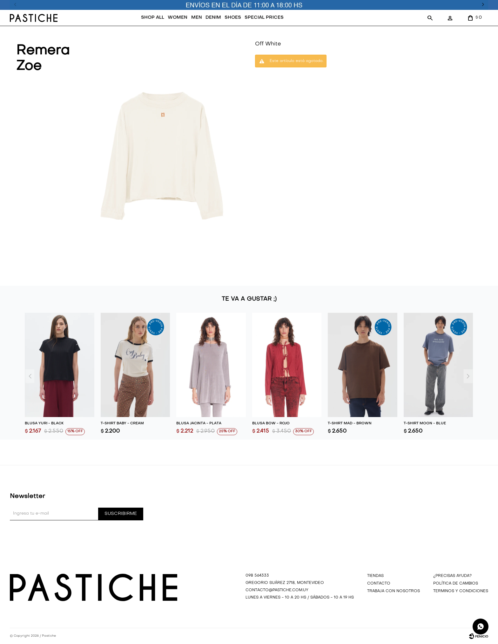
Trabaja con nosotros (393, 591)
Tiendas (375, 576)
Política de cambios (455, 584)
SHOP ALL (152, 18)
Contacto (378, 584)
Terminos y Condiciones (460, 591)
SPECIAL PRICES (264, 18)
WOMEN (177, 18)
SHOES (233, 18)
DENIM (213, 18)
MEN (196, 18)
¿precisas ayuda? (452, 576)
